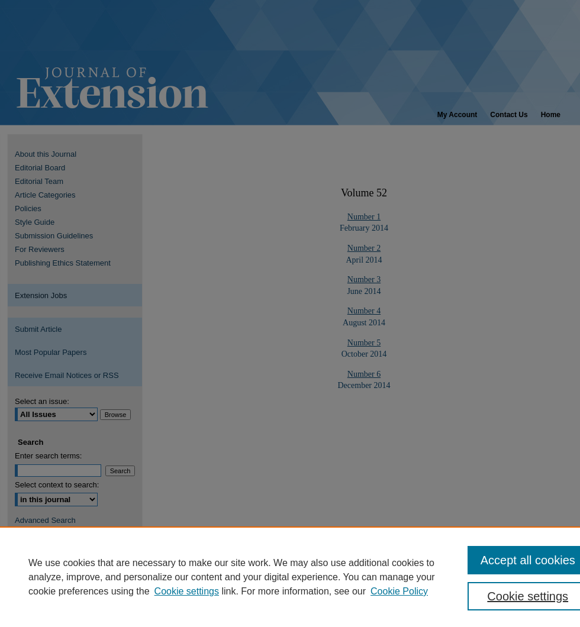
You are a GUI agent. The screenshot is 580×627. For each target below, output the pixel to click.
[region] (290, 576)
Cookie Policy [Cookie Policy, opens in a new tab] (399, 591)
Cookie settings (186, 591)
